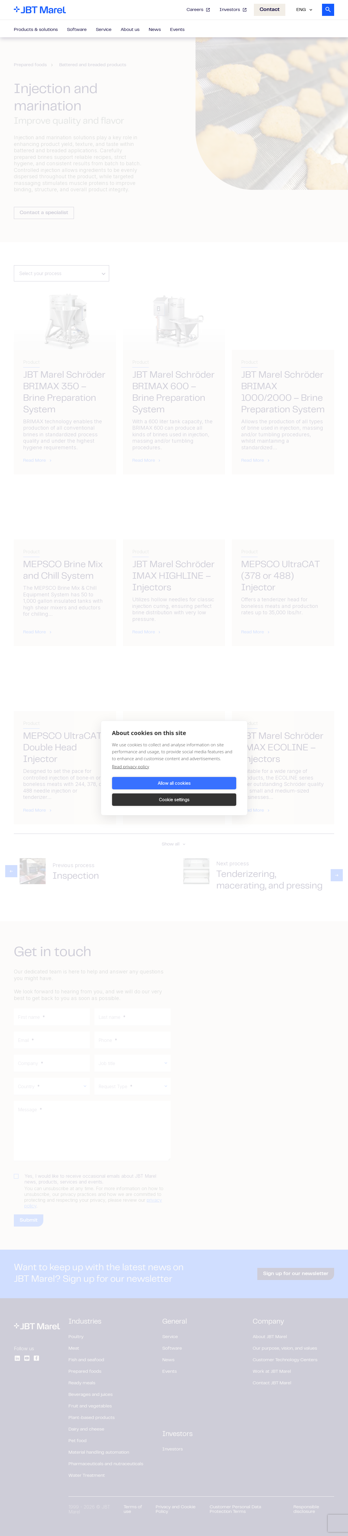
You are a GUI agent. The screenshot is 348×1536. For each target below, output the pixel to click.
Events (177, 30)
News (155, 30)
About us (130, 30)
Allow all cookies (142, 791)
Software (77, 30)
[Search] (328, 10)
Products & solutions (36, 30)
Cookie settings (206, 791)
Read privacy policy (130, 775)
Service (103, 30)
